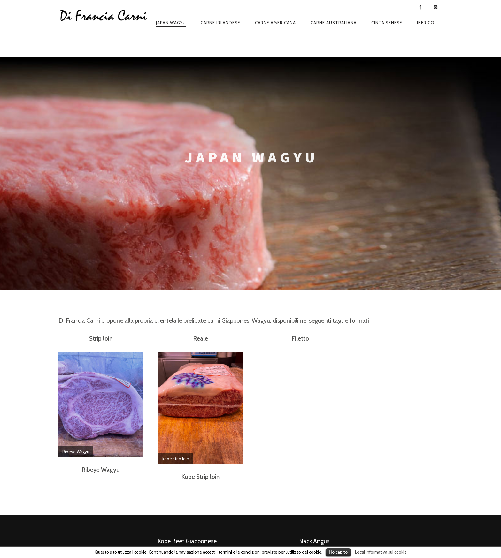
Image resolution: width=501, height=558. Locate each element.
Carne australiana (334, 22)
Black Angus (313, 541)
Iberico (426, 22)
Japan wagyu (171, 22)
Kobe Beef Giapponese (187, 541)
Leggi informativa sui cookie (381, 551)
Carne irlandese (220, 22)
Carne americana (275, 22)
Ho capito (338, 551)
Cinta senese (386, 22)
